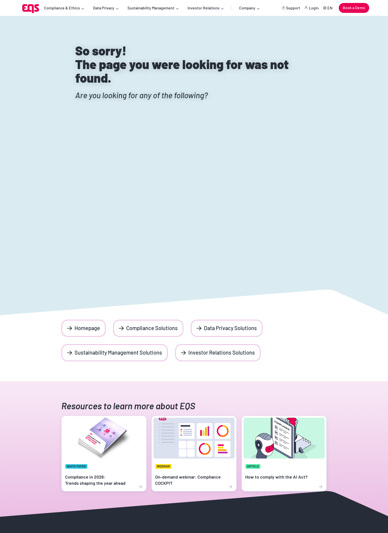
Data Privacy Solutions (230, 328)
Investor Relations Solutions (221, 352)
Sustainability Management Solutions (118, 352)
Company (247, 7)
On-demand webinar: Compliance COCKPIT (188, 480)
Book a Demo (354, 7)
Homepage (87, 328)
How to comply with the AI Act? (276, 477)
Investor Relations (203, 7)
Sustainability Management (150, 7)
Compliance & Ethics (62, 7)
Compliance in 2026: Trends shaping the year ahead (95, 480)
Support (293, 7)
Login (314, 7)
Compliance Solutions (152, 328)
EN (330, 7)
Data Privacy (103, 7)
